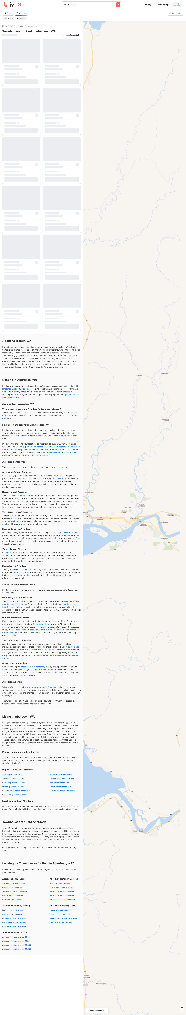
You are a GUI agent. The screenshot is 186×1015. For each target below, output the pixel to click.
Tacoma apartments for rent (13, 779)
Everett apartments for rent (13, 787)
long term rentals (19, 455)
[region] (134, 518)
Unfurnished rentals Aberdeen (14, 914)
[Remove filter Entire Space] (26, 18)
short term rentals (40, 455)
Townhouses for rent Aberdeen (14, 891)
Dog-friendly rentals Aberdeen (14, 922)
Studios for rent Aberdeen (60, 883)
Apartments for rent (62, 478)
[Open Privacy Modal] (19, 5)
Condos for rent (9, 552)
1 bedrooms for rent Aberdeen (61, 887)
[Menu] (177, 4)
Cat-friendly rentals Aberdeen (14, 926)
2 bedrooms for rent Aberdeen (62, 891)
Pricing (148, 4)
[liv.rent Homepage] (9, 4)
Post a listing (162, 4)
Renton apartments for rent (60, 787)
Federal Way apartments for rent (62, 791)
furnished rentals (53, 452)
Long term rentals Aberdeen (61, 910)
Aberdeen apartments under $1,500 (16, 941)
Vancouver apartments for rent (62, 779)
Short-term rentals (70, 647)
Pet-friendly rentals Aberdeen (14, 918)
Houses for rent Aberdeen (12, 895)
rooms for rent (47, 669)
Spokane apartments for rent (61, 775)
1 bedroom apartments (37, 446)
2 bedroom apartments (59, 446)
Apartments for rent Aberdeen (14, 883)
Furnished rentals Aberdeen (13, 910)
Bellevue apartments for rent (13, 783)
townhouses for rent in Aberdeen (41, 687)
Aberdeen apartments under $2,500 (16, 949)
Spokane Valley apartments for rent (16, 791)
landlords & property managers (16, 389)
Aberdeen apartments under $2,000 (16, 945)
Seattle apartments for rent (12, 775)
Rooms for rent (21, 572)
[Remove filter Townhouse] (12, 18)
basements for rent (69, 532)
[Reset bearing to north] (182, 1011)
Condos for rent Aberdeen (12, 887)
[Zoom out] (182, 1007)
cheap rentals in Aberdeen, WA (35, 667)
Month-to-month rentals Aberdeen (63, 918)
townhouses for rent (11, 521)
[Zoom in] (182, 1004)
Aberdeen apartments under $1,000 (16, 937)
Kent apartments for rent (59, 783)
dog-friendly (63, 604)
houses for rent (27, 495)
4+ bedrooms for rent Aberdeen (62, 899)
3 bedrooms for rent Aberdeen (62, 895)
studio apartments (22, 449)
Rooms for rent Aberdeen (12, 899)
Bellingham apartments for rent (14, 795)
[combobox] (64, 4)
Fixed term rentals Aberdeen (61, 922)
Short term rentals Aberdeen (61, 914)
